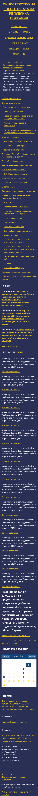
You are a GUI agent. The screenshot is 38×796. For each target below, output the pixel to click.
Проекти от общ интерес (14, 145)
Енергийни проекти (10, 137)
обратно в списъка (10, 643)
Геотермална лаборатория (13, 178)
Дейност (7, 202)
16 (34, 673)
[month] (23, 656)
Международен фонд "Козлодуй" (18, 141)
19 (13, 677)
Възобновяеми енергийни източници (18, 165)
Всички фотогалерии (11, 372)
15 (28, 673)
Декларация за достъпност (14, 777)
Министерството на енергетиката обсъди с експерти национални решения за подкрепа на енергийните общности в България (18, 335)
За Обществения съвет (14, 111)
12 (13, 673)
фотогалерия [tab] (9, 352)
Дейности (13, 32)
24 (4, 681)
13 (18, 673)
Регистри (14, 48)
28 (23, 681)
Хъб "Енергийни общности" (14, 170)
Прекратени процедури (14, 268)
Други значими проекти (14, 150)
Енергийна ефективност (12, 161)
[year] (15, 656)
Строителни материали (13, 70)
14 (23, 673)
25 (9, 681)
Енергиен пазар (9, 187)
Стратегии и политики (11, 99)
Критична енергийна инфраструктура (18, 191)
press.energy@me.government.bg (16, 741)
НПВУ (26, 48)
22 (28, 677)
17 (4, 677)
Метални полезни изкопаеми (16, 207)
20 (18, 677)
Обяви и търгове (19, 43)
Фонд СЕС (19, 54)
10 (4, 673)
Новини (26, 32)
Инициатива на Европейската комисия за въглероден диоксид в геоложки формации (19, 249)
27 (18, 681)
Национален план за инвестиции (16, 272)
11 (9, 673)
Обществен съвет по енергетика (16, 107)
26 (13, 681)
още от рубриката (9, 346)
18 (9, 677)
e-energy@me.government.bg (14, 722)
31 (4, 685)
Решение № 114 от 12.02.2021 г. (16, 636)
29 (28, 681)
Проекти (7, 263)
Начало (6, 62)
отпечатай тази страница (25, 641)
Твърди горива (10, 222)
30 (34, 681)
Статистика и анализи (11, 103)
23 (34, 677)
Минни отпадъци (11, 235)
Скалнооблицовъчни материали (18, 231)
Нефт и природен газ (13, 218)
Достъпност (7, 774)
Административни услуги (19, 37)
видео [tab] (20, 352)
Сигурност (6, 780)
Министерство (19, 26)
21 (23, 677)
